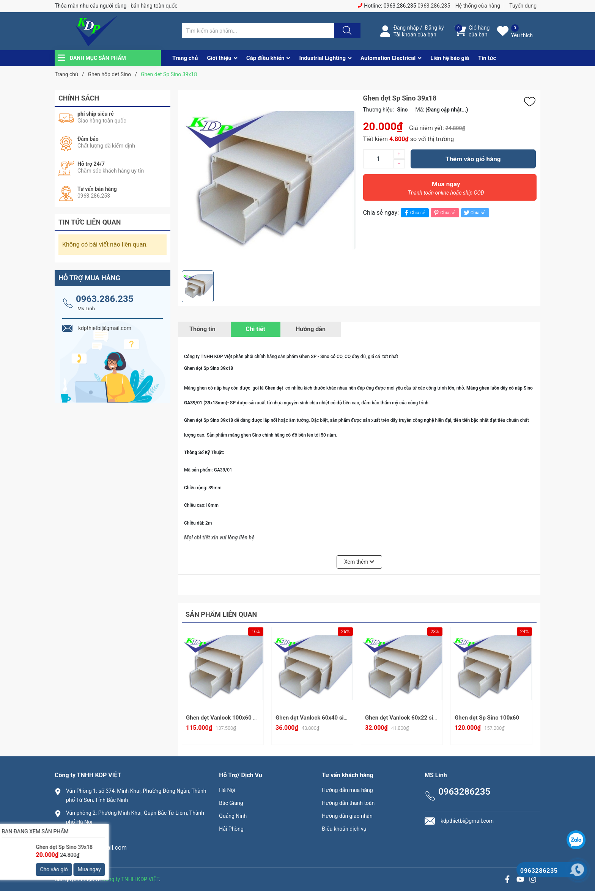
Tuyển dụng (523, 6)
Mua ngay (446, 190)
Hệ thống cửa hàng (477, 6)
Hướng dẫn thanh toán (348, 803)
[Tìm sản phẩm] (258, 30)
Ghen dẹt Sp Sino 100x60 (487, 717)
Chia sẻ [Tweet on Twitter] (474, 212)
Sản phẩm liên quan (221, 614)
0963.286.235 (433, 6)
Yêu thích (522, 35)
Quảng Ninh (233, 816)
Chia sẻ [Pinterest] (444, 212)
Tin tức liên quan (89, 222)
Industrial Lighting (322, 58)
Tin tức (487, 58)
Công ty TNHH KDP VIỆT (130, 879)
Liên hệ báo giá (449, 58)
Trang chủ (185, 58)
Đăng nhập (406, 28)
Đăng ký (434, 28)
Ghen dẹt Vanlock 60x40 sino (312, 717)
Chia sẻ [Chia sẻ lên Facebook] (414, 212)
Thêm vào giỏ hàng (473, 159)
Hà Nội (227, 790)
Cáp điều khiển (265, 58)
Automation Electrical (388, 58)
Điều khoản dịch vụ (344, 829)
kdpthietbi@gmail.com (96, 847)
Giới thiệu (219, 58)
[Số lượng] (378, 158)
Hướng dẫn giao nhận (347, 816)
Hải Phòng (231, 829)
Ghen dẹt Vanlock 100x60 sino (225, 717)
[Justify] (346, 30)
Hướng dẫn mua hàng (347, 790)
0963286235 (83, 834)
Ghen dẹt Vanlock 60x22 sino (402, 717)
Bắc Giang (231, 803)
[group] (269, 180)
